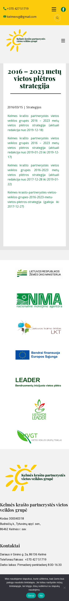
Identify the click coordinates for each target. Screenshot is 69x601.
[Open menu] (54, 9)
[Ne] (64, 587)
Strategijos (33, 107)
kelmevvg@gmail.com (19, 17)
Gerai (31, 595)
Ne (41, 595)
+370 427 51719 (16, 9)
